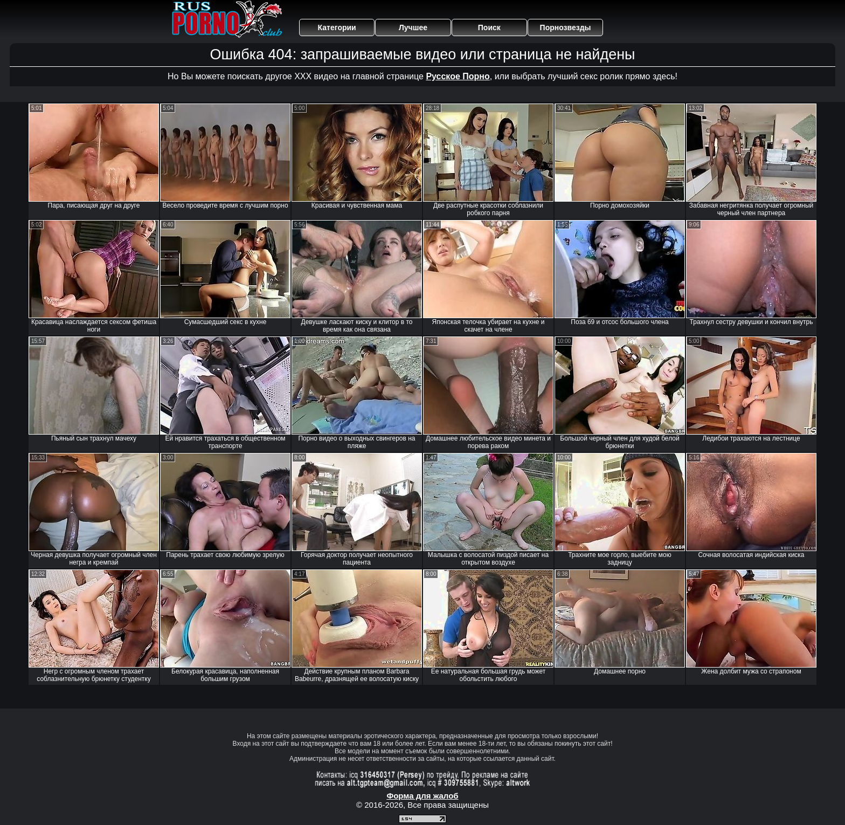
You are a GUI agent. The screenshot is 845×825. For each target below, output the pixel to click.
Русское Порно (457, 76)
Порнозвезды (565, 27)
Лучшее (413, 27)
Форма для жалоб (422, 795)
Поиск (489, 27)
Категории (337, 27)
